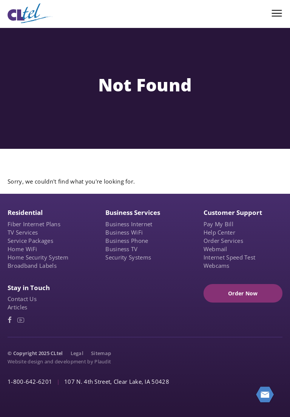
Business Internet (128, 224)
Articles (17, 307)
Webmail (215, 249)
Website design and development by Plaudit (59, 361)
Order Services (223, 240)
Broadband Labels (32, 265)
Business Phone (126, 240)
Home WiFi (22, 249)
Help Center (219, 232)
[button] (276, 13)
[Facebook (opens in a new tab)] (10, 320)
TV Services (23, 232)
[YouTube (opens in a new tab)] (20, 320)
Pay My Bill (218, 224)
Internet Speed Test (230, 257)
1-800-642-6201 (30, 381)
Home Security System (38, 257)
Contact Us (22, 299)
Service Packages (30, 240)
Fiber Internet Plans (34, 224)
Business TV (121, 249)
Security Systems (128, 257)
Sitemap (101, 353)
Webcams (217, 265)
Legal (77, 353)
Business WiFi (124, 232)
